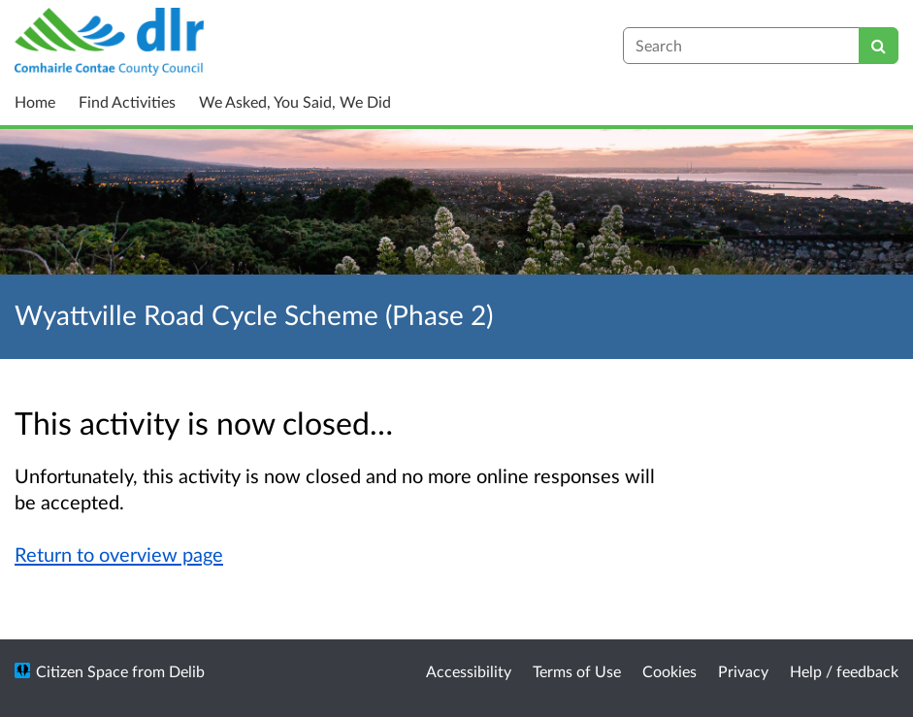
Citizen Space (82, 671)
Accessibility (468, 671)
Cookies (669, 671)
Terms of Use (577, 671)
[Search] (878, 45)
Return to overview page (119, 554)
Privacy (743, 671)
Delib (187, 671)
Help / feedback (844, 671)
